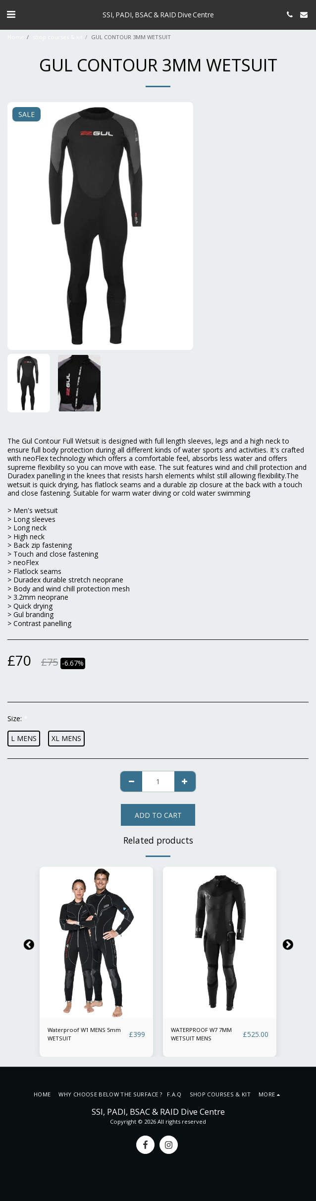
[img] (96, 942)
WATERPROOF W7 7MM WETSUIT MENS (201, 1034)
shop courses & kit (58, 37)
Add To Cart (158, 815)
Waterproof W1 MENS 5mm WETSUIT (84, 1034)
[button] (10, 14)
